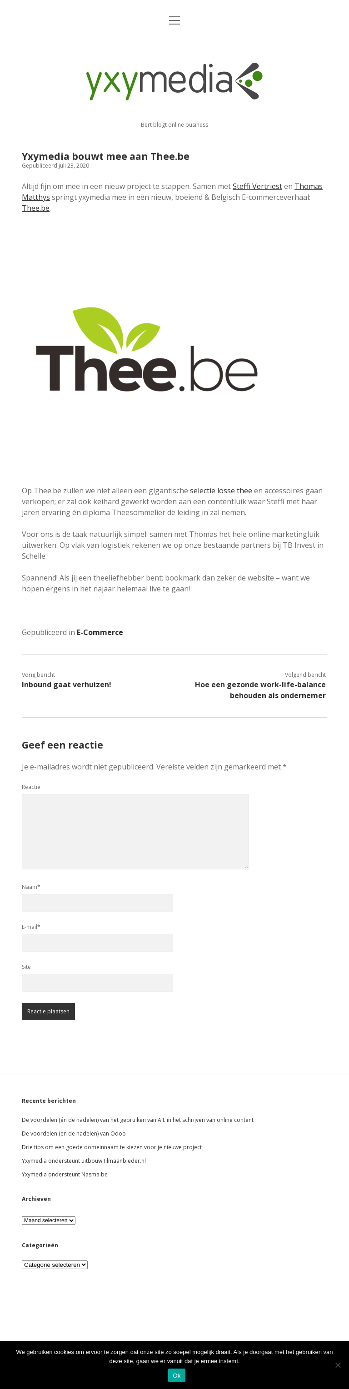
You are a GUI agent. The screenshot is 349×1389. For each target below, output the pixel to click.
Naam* (31, 887)
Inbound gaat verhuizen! (66, 685)
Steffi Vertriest (257, 186)
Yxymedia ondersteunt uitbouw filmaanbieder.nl (84, 1161)
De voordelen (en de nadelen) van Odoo (74, 1133)
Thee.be (36, 208)
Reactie (31, 787)
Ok (176, 1375)
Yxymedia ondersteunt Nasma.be (65, 1174)
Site (26, 967)
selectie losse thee (221, 491)
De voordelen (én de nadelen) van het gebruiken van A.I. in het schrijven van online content (138, 1120)
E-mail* (31, 927)
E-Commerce (100, 632)
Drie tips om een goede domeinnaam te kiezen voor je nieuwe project (112, 1147)
